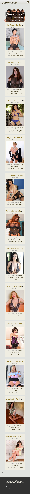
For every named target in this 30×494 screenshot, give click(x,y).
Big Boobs (13, 55)
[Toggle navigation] (28, 2)
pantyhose (20, 467)
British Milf (20, 168)
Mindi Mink (19, 204)
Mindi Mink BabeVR (15, 175)
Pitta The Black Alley (15, 248)
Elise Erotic (20, 89)
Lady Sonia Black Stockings (17, 137)
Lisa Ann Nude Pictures (15, 100)
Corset (19, 352)
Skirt (19, 429)
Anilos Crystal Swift (15, 361)
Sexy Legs (19, 241)
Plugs (20, 202)
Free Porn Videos (23, 488)
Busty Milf (19, 131)
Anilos (19, 388)
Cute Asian (15, 279)
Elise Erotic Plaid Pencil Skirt (17, 399)
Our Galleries (17, 54)
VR (23, 204)
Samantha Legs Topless (15, 211)
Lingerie (18, 315)
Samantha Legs (17, 240)
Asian (11, 277)
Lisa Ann (20, 127)
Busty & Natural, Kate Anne (17, 436)
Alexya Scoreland (15, 323)
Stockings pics (15, 354)
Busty (21, 277)
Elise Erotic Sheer (15, 62)
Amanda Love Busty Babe (16, 286)
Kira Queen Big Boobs (15, 25)
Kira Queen (20, 55)
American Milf (13, 93)
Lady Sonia (20, 164)
